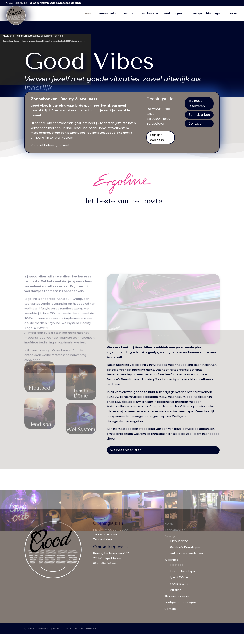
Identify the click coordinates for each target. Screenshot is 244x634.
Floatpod (177, 565)
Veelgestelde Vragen (207, 13)
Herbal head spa (182, 571)
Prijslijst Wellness (157, 137)
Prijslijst (175, 590)
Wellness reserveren (196, 103)
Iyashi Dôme (179, 577)
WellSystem (179, 583)
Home (89, 13)
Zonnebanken (108, 13)
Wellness (148, 13)
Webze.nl (91, 628)
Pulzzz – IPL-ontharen (186, 553)
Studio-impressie (175, 13)
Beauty (128, 13)
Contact (232, 13)
